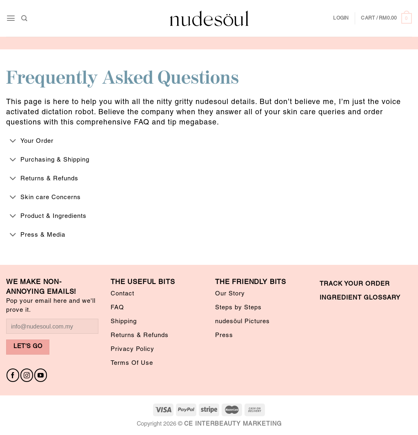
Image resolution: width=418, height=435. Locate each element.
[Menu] (11, 18)
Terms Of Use (132, 363)
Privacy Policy (132, 349)
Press (224, 335)
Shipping (124, 321)
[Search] (24, 18)
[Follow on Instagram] (26, 375)
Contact (122, 294)
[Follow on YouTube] (40, 375)
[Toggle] (13, 141)
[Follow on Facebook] (13, 375)
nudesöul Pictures (242, 321)
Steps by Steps (238, 308)
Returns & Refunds (140, 335)
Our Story (230, 294)
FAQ (117, 308)
